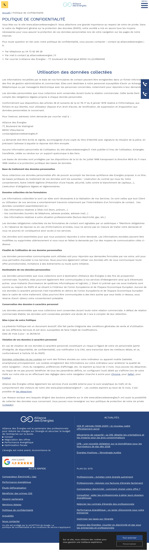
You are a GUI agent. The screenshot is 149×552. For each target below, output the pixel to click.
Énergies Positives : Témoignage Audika (99, 452)
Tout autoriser (129, 538)
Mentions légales (11, 504)
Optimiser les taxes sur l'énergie (95, 518)
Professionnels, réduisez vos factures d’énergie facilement (110, 483)
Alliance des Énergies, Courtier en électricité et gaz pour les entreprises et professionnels (109, 526)
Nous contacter (11, 521)
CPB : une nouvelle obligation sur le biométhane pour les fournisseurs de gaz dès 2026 (109, 445)
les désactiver (24, 391)
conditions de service (46, 527)
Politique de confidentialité (17, 510)
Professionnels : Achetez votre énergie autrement (105, 477)
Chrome (115, 374)
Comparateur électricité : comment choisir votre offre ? (108, 489)
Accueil (6, 12)
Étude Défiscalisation (14, 487)
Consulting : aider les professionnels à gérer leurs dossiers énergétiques (110, 496)
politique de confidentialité (15, 527)
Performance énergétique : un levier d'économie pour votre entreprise (110, 511)
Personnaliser (129, 544)
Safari (131, 374)
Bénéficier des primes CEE (17, 493)
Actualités (8, 515)
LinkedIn (8, 405)
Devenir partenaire (12, 499)
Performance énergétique (16, 482)
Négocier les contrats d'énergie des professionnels (105, 504)
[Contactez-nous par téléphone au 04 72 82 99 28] (4, 4)
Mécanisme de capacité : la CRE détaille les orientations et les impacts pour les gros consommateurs (110, 436)
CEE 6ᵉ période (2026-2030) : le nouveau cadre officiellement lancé (103, 427)
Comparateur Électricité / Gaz (19, 476)
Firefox (6, 378)
